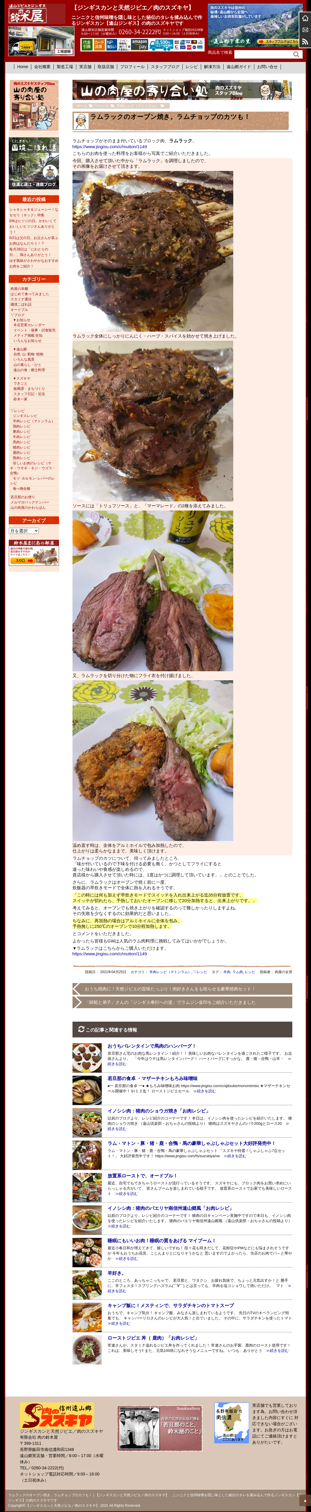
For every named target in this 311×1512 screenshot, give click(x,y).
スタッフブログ (165, 66)
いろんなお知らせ (27, 341)
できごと (20, 383)
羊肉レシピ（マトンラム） (170, 972)
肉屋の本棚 (19, 289)
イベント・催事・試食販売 (34, 330)
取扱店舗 (106, 66)
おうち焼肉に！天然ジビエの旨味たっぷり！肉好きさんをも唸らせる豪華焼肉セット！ (170, 988)
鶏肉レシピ (21, 426)
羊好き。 (117, 1273)
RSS (305, 41)
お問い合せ (267, 66)
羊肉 (226, 972)
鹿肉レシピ (21, 453)
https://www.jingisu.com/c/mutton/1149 (109, 146)
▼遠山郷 (20, 349)
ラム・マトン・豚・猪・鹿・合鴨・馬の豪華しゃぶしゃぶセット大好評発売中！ (192, 1143)
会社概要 (42, 66)
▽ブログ (18, 315)
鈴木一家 (20, 399)
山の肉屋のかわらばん (28, 508)
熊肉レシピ (21, 458)
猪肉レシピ (21, 447)
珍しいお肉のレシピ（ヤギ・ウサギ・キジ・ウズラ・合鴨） (33, 468)
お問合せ (305, 30)
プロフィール (132, 66)
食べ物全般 (21, 489)
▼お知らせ (21, 320)
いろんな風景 (23, 359)
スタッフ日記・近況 (29, 394)
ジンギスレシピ (25, 416)
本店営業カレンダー (29, 325)
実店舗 (85, 66)
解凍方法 (212, 66)
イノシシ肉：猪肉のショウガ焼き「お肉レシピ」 (159, 1110)
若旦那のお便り (23, 497)
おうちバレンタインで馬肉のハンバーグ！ (152, 1046)
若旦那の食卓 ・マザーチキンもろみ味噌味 (153, 1078)
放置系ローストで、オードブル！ (143, 1175)
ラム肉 (237, 972)
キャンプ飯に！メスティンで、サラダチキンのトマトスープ (171, 1305)
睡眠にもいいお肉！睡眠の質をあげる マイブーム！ (162, 1240)
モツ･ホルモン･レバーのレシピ (32, 480)
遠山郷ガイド (239, 66)
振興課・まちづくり (29, 389)
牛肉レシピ (21, 437)
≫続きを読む (202, 1091)
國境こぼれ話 (21, 304)
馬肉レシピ (21, 442)
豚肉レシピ (21, 432)
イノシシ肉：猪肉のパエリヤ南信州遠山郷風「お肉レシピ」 (171, 1208)
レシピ (192, 66)
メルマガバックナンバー (30, 502)
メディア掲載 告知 (27, 335)
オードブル (19, 310)
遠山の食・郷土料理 (29, 370)
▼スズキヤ (21, 378)
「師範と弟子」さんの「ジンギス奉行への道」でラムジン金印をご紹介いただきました (170, 1002)
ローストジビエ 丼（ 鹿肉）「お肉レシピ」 (153, 1337)
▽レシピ (200, 972)
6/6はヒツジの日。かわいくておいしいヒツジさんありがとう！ (32, 226)
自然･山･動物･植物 (28, 354)
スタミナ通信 (21, 299)
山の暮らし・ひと (27, 365)
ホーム (305, 18)
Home (22, 66)
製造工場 (65, 66)
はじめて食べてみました (30, 294)
